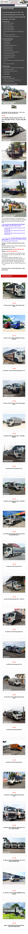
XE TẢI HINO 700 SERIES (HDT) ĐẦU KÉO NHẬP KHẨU (14, 17)
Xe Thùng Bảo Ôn (7, 42)
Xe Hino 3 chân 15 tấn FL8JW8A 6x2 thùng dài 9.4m (14, 338)
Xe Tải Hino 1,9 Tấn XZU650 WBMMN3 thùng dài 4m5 (14, 893)
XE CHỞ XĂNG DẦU (6, 76)
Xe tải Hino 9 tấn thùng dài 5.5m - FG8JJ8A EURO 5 (14, 436)
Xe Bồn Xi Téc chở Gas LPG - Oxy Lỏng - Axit (12, 80)
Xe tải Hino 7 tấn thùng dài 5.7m (14, 566)
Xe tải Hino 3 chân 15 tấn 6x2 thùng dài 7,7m (14, 370)
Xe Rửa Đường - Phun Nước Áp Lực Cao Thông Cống (14, 67)
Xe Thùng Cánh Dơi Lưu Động (9, 55)
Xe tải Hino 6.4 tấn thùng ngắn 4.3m (14, 631)
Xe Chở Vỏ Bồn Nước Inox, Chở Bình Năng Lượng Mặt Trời (14, 61)
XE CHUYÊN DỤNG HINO (7, 38)
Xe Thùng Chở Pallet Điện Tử (9, 57)
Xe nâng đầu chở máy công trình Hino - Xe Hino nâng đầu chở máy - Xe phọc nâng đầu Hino (13, 113)
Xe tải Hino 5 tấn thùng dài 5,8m (14, 729)
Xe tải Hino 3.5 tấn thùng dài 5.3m (14, 762)
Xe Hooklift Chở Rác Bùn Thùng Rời (10, 71)
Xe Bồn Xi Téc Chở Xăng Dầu (9, 78)
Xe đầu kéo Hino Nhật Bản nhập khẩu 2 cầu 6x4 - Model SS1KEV (14, 828)
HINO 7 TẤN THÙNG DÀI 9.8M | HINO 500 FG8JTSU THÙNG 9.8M (14, 926)
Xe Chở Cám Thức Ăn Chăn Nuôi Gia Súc (11, 52)
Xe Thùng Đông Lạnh (8, 40)
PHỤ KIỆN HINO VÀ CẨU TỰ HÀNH (9, 84)
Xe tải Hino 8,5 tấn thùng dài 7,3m (14, 468)
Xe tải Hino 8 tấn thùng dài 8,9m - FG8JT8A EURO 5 (14, 502)
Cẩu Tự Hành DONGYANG (9, 28)
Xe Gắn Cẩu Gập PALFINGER (9, 34)
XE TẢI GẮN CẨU (5, 21)
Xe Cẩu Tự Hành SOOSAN (9, 23)
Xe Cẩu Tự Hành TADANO (9, 26)
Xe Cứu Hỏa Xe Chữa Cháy (9, 63)
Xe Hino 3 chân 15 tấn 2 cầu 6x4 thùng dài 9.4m (14, 306)
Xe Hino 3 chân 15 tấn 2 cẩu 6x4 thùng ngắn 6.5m (14, 404)
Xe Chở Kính (6, 58)
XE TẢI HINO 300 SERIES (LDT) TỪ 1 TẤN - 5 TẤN (12, 12)
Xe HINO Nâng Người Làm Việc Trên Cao (11, 36)
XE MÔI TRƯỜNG (6, 66)
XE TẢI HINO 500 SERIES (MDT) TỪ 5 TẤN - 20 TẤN (13, 14)
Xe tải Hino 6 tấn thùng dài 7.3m (14, 664)
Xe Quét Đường (7, 74)
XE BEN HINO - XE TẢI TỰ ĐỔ (8, 19)
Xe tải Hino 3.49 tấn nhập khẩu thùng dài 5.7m (14, 795)
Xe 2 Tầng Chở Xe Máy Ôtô (9, 53)
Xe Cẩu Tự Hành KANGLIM (9, 29)
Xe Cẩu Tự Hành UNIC (8, 24)
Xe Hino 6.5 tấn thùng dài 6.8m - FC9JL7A (14, 599)
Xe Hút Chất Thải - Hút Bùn (9, 69)
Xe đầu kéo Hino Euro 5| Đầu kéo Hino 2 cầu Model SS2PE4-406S (14, 861)
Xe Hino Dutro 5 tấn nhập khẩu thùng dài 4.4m (14, 697)
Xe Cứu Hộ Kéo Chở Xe (8, 47)
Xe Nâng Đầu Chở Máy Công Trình (10, 45)
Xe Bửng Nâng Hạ (7, 43)
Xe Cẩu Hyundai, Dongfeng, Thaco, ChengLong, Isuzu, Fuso (14, 32)
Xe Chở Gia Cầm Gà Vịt (8, 48)
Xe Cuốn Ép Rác (7, 72)
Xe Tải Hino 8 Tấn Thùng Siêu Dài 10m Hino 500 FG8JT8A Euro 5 (14, 534)
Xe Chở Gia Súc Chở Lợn (8, 50)
